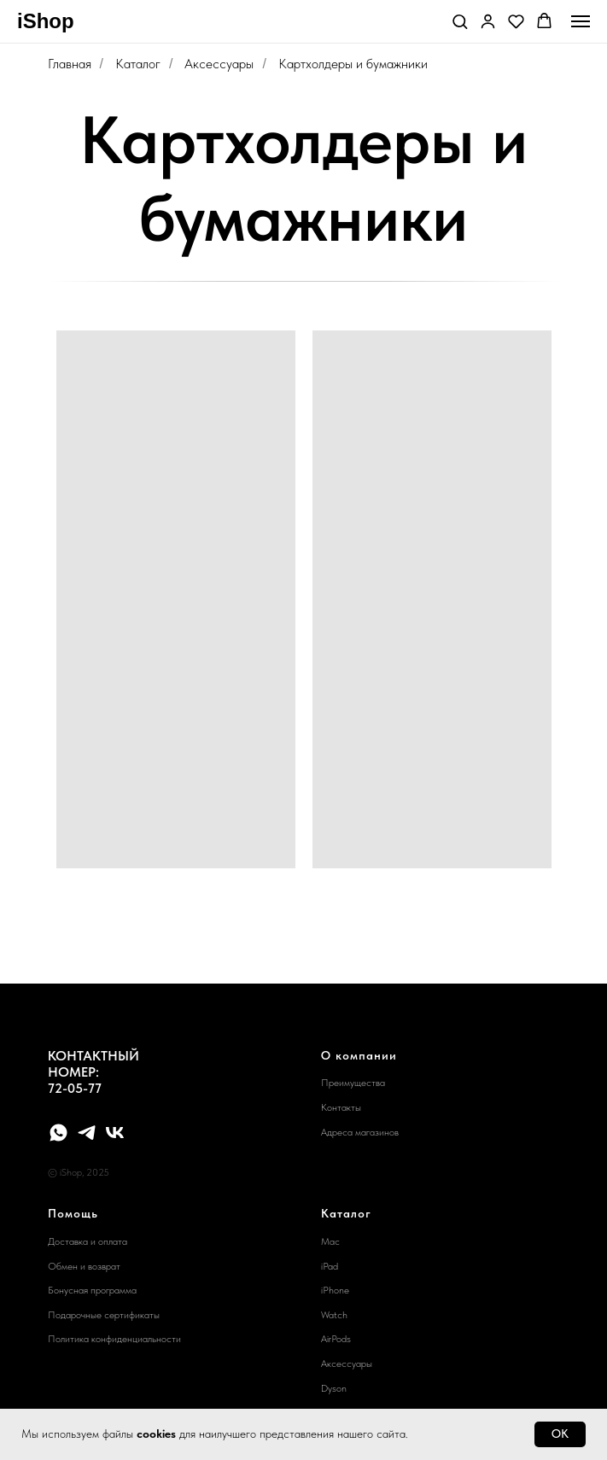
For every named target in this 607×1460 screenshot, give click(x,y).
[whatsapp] (58, 1132)
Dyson (334, 1388)
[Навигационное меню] (580, 21)
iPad (329, 1266)
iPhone (335, 1290)
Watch (334, 1315)
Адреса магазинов (360, 1132)
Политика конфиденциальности (114, 1339)
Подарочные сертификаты (104, 1315)
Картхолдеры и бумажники (353, 63)
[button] (460, 21)
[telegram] (86, 1132)
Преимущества (353, 1083)
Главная (69, 63)
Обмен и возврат (84, 1266)
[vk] (114, 1132)
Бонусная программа (92, 1290)
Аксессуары (219, 63)
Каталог (138, 63)
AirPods (336, 1339)
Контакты (341, 1107)
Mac (330, 1241)
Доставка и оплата (87, 1241)
